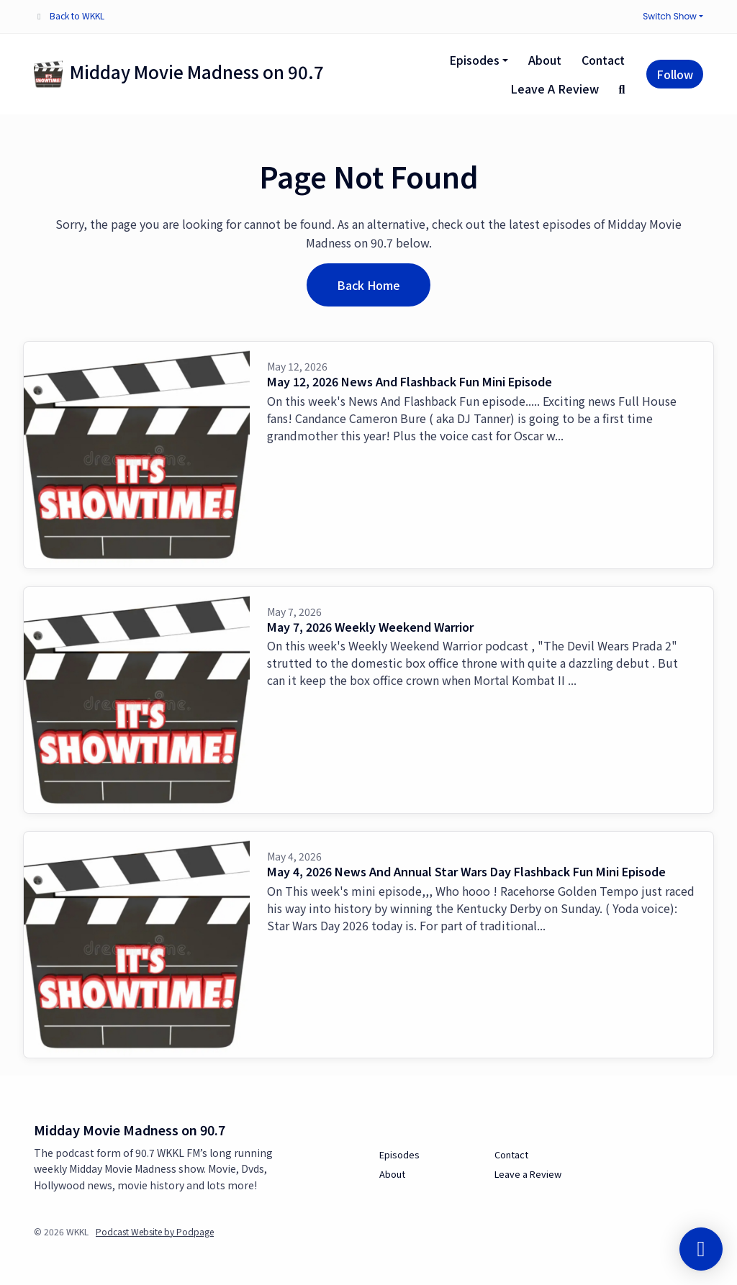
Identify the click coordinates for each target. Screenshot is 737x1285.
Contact (603, 59)
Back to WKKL (77, 15)
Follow (674, 74)
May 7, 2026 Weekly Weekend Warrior (370, 626)
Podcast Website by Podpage (155, 1231)
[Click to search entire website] (622, 88)
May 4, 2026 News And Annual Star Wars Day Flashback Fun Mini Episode (466, 871)
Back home (368, 285)
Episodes (474, 59)
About (544, 59)
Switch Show (670, 16)
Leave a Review (554, 88)
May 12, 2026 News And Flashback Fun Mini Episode (409, 381)
